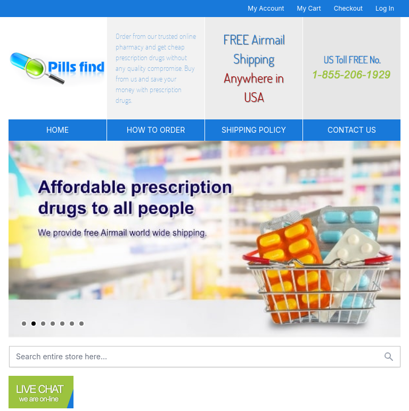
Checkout (348, 8)
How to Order (156, 129)
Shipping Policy (254, 129)
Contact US (352, 129)
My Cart (309, 8)
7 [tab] (81, 323)
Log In (384, 8)
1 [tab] (24, 323)
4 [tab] (53, 323)
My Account (266, 8)
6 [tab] (72, 323)
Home (57, 129)
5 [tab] (62, 323)
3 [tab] (43, 323)
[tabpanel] (204, 239)
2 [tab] (33, 323)
